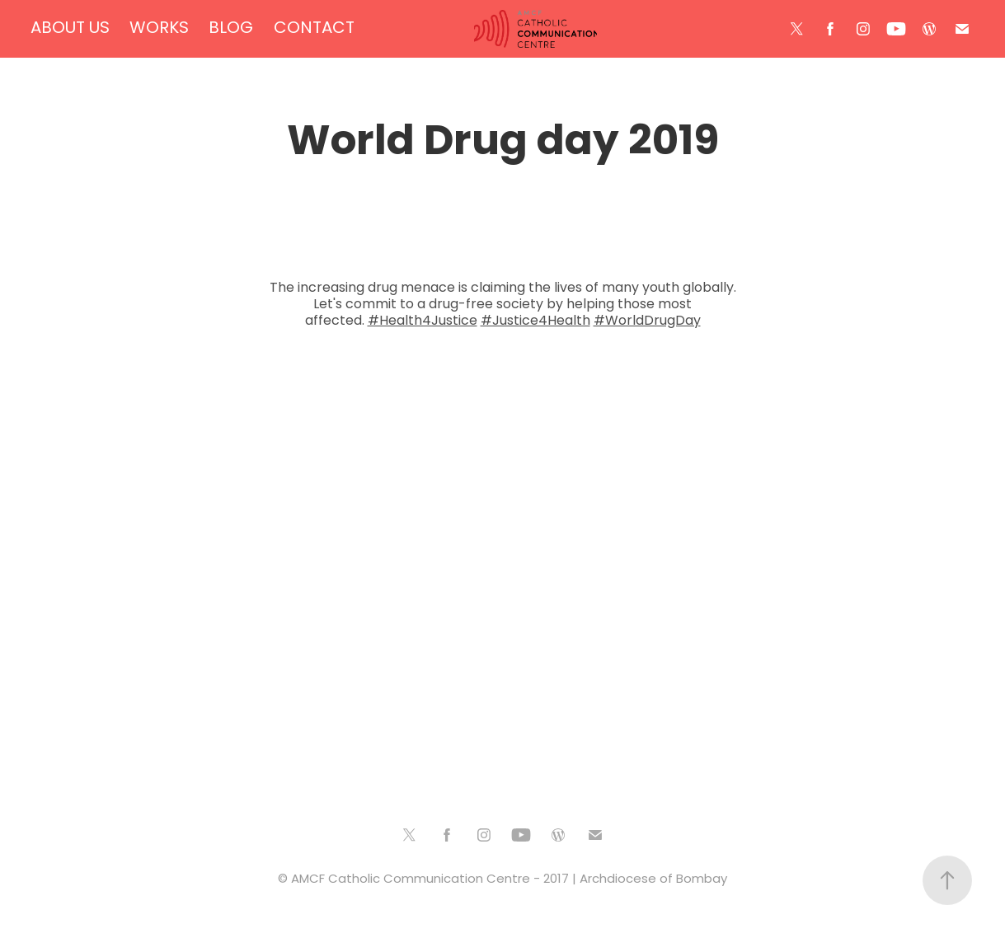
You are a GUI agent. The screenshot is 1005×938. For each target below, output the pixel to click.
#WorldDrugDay (647, 321)
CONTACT (314, 29)
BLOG (231, 29)
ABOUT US (70, 29)
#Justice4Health (535, 321)
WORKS (159, 29)
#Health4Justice (422, 321)
